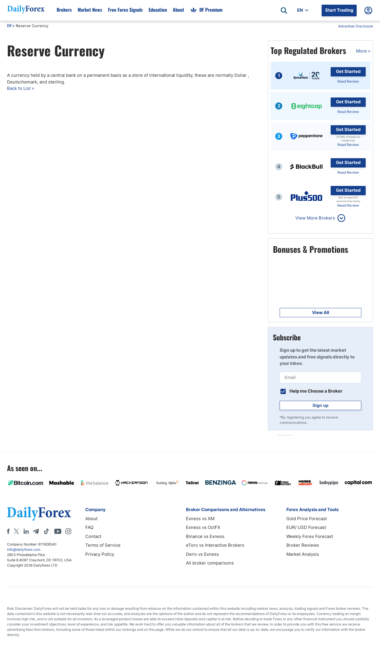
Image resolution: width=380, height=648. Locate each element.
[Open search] (283, 10)
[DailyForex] (39, 513)
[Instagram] (68, 531)
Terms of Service (103, 545)
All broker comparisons (210, 563)
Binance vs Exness (205, 536)
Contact (93, 536)
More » (363, 51)
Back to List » (20, 88)
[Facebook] (8, 531)
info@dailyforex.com (23, 549)
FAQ (89, 527)
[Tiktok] (46, 531)
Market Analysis (302, 554)
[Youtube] (57, 531)
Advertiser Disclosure (355, 26)
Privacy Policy (99, 554)
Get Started (348, 71)
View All (320, 312)
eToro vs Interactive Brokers (215, 545)
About (91, 518)
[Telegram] (36, 531)
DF (9, 26)
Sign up (321, 405)
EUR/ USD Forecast (306, 527)
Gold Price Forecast (306, 518)
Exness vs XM (200, 518)
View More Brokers (315, 218)
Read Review (348, 81)
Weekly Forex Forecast (309, 536)
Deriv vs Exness (202, 554)
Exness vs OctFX (203, 527)
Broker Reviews (302, 545)
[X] (16, 531)
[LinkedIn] (26, 531)
